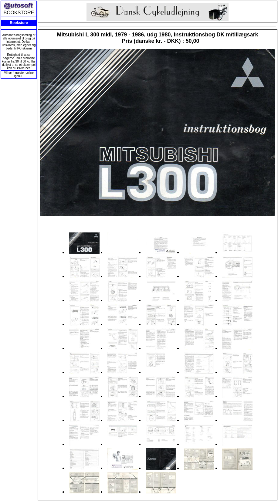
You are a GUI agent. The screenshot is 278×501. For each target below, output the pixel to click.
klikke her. (23, 68)
